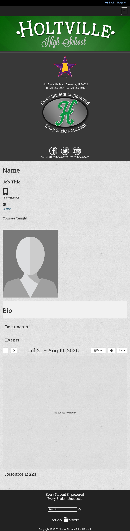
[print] (111, 350)
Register (122, 2)
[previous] (6, 350)
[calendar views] (122, 350)
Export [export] (98, 350)
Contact (7, 209)
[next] (14, 350)
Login (110, 2)
